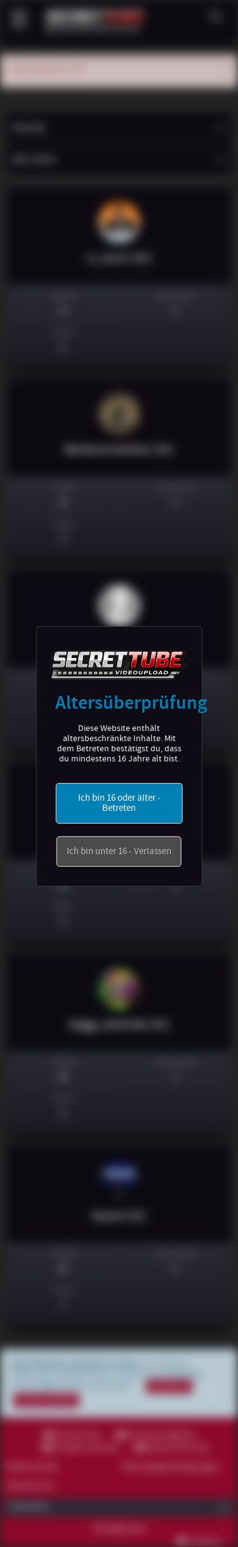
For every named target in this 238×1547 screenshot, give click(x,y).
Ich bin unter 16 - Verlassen (119, 851)
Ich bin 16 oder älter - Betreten (119, 803)
